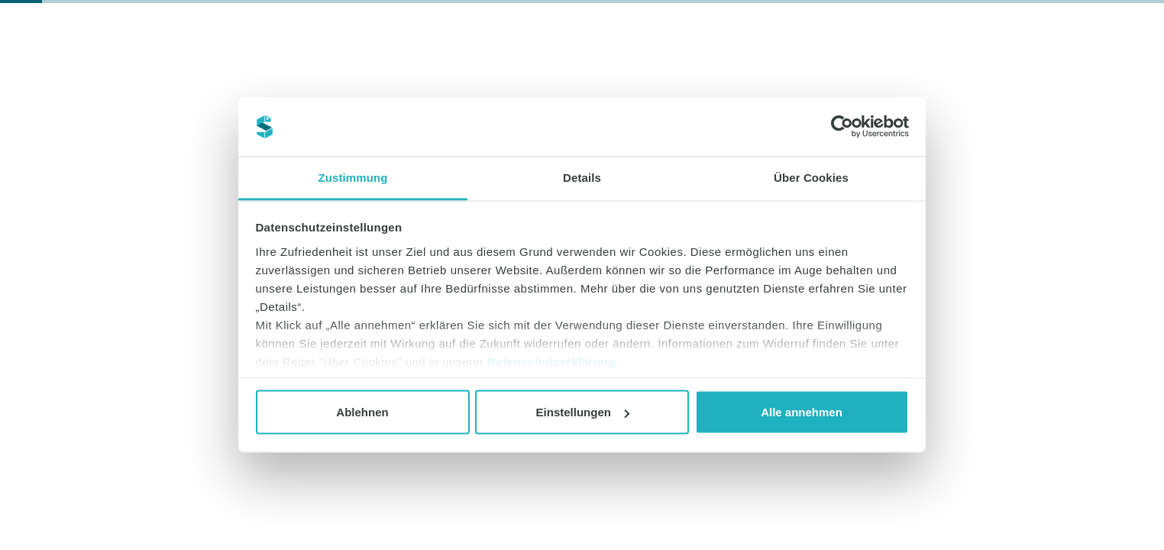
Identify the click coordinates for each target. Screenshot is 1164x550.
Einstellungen (582, 412)
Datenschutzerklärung (551, 360)
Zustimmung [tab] (353, 176)
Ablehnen (362, 412)
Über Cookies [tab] (811, 176)
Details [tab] (582, 176)
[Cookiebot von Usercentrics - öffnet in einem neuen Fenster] (842, 126)
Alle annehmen (801, 412)
